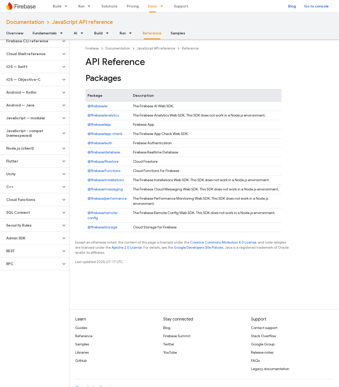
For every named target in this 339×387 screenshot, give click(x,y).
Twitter (168, 344)
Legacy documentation (270, 368)
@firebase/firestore (103, 161)
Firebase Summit (176, 336)
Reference (190, 48)
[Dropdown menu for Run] (90, 6)
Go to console (316, 6)
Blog (292, 6)
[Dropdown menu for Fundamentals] (63, 33)
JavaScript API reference (82, 22)
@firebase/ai (98, 106)
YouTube (170, 352)
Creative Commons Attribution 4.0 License (223, 242)
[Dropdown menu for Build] (67, 6)
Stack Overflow (263, 336)
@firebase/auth (100, 143)
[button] (30, 41)
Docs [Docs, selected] (152, 6)
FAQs (255, 360)
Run (81, 6)
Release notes (262, 352)
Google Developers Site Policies (198, 247)
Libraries (82, 352)
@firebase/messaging (105, 189)
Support (181, 6)
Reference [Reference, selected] (152, 33)
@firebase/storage (102, 227)
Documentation (25, 22)
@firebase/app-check (105, 133)
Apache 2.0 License (127, 247)
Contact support (264, 327)
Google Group (263, 344)
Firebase (92, 48)
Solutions (109, 6)
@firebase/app (99, 124)
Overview (14, 33)
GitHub (81, 360)
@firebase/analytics (103, 115)
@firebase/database (104, 152)
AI (75, 33)
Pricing (133, 6)
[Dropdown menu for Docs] (163, 6)
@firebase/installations (106, 180)
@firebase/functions (104, 170)
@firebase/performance (107, 198)
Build (57, 6)
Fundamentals (45, 33)
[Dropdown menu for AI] (83, 33)
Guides (81, 327)
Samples (178, 33)
